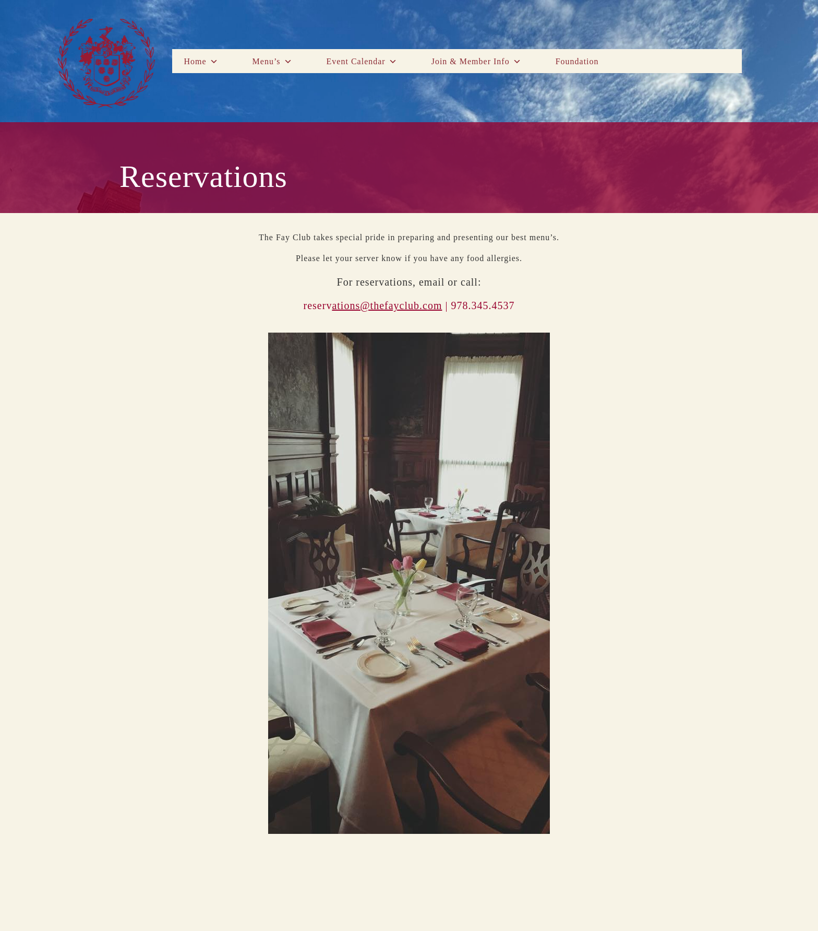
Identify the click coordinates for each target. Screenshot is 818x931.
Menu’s (272, 61)
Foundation (577, 61)
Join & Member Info (476, 61)
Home (201, 61)
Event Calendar (362, 61)
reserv (366, 305)
